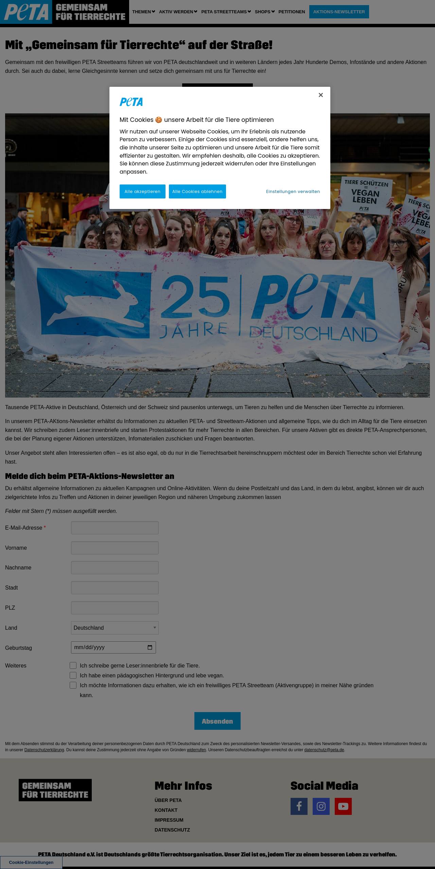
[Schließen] (320, 94)
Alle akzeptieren (142, 191)
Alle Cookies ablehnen (197, 191)
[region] (219, 148)
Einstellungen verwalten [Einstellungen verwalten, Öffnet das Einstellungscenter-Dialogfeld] (293, 191)
